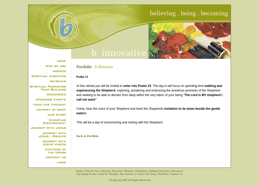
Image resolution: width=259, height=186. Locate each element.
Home (79, 170)
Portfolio (84, 67)
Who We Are (92, 170)
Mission (105, 170)
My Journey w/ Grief (131, 173)
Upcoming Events (86, 173)
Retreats (129, 170)
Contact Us (176, 173)
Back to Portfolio (87, 136)
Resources (177, 170)
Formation (141, 170)
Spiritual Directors (159, 170)
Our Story (151, 173)
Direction (117, 170)
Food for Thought (108, 173)
